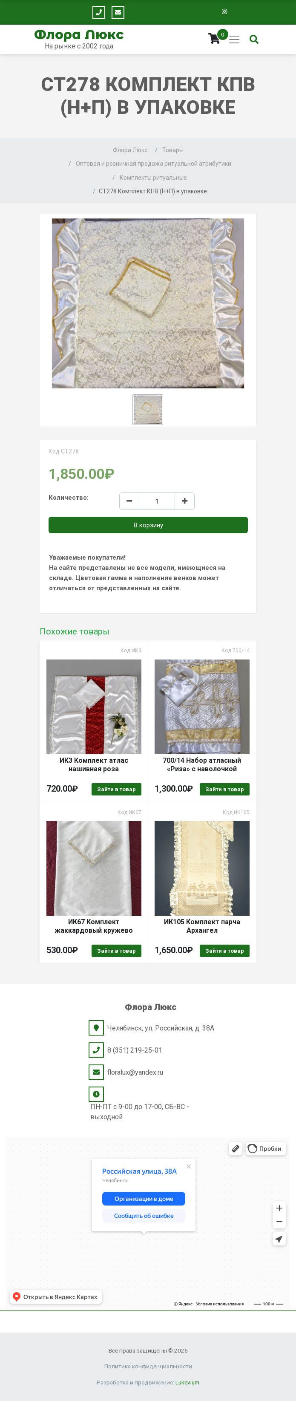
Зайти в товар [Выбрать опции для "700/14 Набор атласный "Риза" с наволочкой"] (224, 789)
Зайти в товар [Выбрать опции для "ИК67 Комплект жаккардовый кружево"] (116, 951)
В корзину (148, 525)
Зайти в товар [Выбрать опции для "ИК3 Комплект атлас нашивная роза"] (116, 789)
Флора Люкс (79, 34)
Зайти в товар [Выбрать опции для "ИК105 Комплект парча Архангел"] (224, 951)
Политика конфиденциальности (148, 1366)
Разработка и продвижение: (148, 1382)
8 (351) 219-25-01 (134, 1050)
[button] (148, 410)
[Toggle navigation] (234, 39)
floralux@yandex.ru (135, 1072)
